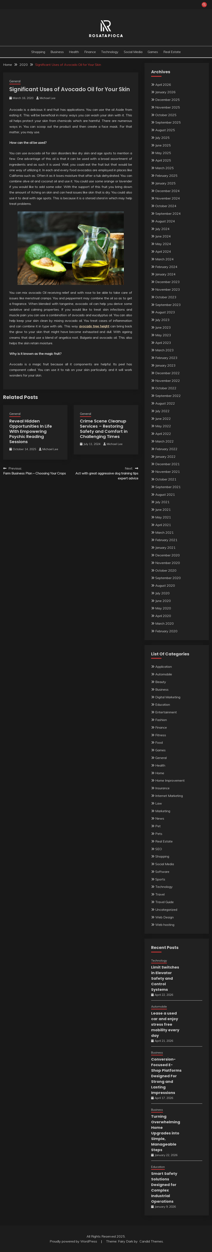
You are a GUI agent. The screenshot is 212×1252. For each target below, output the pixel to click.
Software (162, 872)
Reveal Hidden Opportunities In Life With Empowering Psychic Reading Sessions (30, 431)
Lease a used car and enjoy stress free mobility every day (165, 1024)
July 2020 (162, 593)
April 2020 (163, 616)
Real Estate (172, 52)
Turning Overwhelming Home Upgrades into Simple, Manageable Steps (165, 1133)
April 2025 (163, 160)
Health (74, 52)
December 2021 (167, 464)
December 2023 (167, 282)
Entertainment (166, 712)
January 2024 (165, 274)
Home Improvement (170, 780)
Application (163, 666)
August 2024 (165, 221)
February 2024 (166, 267)
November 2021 (167, 472)
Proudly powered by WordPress (74, 1241)
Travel (160, 894)
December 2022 (167, 373)
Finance (90, 52)
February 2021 (166, 540)
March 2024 (164, 259)
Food (159, 742)
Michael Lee (47, 98)
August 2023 (165, 312)
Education (162, 704)
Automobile (163, 674)
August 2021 (165, 494)
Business (57, 52)
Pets (158, 834)
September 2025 (168, 122)
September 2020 (168, 578)
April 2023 (163, 343)
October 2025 (165, 115)
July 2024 (162, 229)
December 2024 (167, 191)
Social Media (133, 52)
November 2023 (167, 289)
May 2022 (163, 426)
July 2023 (162, 320)
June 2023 (163, 327)
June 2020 (163, 601)
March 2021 (164, 532)
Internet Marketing (169, 796)
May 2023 (163, 335)
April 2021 (163, 525)
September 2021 (168, 487)
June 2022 (163, 419)
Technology (109, 52)
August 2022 (165, 403)
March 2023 (164, 350)
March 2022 (164, 441)
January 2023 (165, 365)
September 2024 (168, 213)
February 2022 (166, 449)
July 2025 (162, 138)
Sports (160, 879)
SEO (158, 849)
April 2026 (163, 85)
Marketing (162, 811)
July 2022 (162, 411)
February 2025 (166, 175)
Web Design (164, 917)
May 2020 (163, 608)
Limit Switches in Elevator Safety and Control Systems (165, 978)
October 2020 (165, 570)
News (159, 818)
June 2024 (163, 236)
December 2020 (167, 555)
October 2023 (165, 297)
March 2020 (164, 623)
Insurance (162, 788)
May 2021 (163, 517)
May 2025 (163, 153)
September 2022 (168, 396)
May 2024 (163, 244)
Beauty (160, 682)
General (14, 81)
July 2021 (162, 502)
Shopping (38, 52)
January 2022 (165, 456)
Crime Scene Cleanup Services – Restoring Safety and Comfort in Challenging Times (104, 428)
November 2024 (167, 198)
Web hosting (164, 925)
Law (158, 803)
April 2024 (163, 251)
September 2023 (168, 305)
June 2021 (163, 509)
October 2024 (165, 206)
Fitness (160, 735)
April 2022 (163, 434)
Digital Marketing (167, 697)
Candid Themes (151, 1241)
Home (159, 773)
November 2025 (167, 107)
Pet (158, 826)
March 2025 (164, 168)
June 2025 (163, 145)
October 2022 (165, 388)
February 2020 (166, 631)
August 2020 (165, 585)
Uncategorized (166, 909)
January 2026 (165, 92)
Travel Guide (164, 902)
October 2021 (165, 479)
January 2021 (165, 547)
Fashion (161, 720)
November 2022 (167, 381)
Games (153, 52)
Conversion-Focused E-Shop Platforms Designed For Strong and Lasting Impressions (166, 1076)
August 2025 (165, 130)
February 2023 (166, 358)
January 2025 (165, 183)
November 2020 (167, 563)
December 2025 (167, 100)
